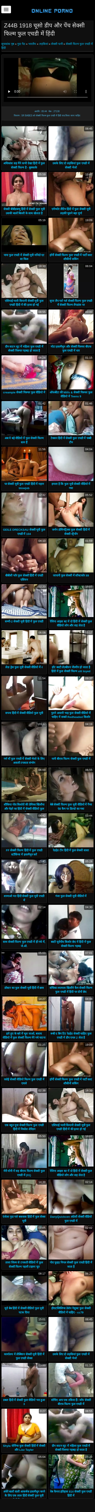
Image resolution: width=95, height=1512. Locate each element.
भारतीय (32, 44)
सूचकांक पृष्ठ (8, 44)
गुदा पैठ (21, 44)
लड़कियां (43, 44)
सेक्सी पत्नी (57, 44)
